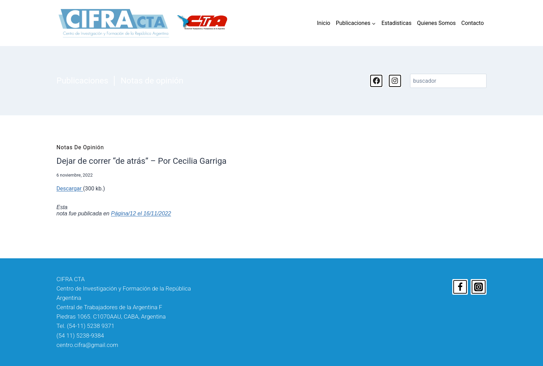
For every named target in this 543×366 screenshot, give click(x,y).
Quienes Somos (436, 23)
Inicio (323, 23)
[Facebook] (460, 287)
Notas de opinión (152, 81)
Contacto (472, 23)
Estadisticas (396, 23)
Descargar (69, 188)
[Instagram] (479, 287)
